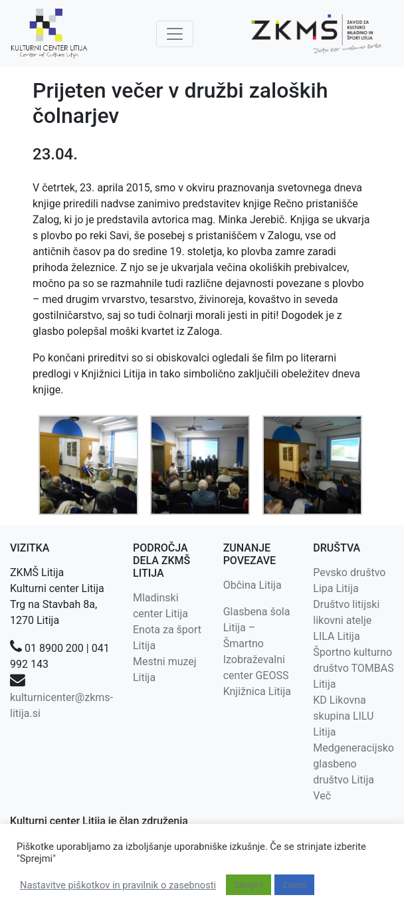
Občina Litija (252, 585)
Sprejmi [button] (248, 885)
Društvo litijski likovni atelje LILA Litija (346, 620)
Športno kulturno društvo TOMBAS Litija (353, 668)
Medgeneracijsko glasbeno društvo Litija (353, 764)
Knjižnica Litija (257, 691)
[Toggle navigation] (174, 34)
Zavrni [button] (294, 885)
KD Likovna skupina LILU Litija (343, 716)
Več (322, 795)
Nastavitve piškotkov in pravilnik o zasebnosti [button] (118, 885)
